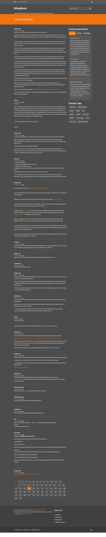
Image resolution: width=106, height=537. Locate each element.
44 (51, 496)
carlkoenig (17, 268)
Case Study (72, 126)
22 (59, 489)
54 (42, 499)
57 (55, 499)
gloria (16, 105)
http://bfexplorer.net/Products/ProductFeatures (26, 478)
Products (26, 16)
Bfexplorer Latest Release (76, 86)
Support (68, 16)
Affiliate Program (60, 526)
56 (51, 499)
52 (33, 499)
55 (47, 499)
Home (17, 16)
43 (47, 496)
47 (64, 496)
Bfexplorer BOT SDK (19, 218)
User (76, 16)
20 (50, 489)
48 (16, 499)
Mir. (15, 423)
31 (47, 493)
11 (56, 486)
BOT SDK (25, 215)
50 (25, 499)
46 (60, 496)
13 (19, 489)
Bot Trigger (86, 118)
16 (33, 489)
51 (29, 499)
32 (51, 493)
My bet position (57, 203)
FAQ (83, 115)
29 (38, 493)
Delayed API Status (75, 42)
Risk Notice (58, 524)
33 (55, 493)
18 (41, 489)
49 (20, 499)
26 (25, 493)
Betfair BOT (73, 111)
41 (38, 496)
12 (60, 486)
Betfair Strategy (82, 111)
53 (38, 499)
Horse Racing (79, 122)
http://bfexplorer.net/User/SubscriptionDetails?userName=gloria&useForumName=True (37, 343)
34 (60, 493)
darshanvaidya (19, 391)
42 (42, 496)
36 (16, 496)
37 (20, 496)
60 (16, 503)
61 (20, 503)
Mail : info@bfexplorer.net (21, 1)
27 (29, 493)
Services (37, 16)
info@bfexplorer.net (19, 383)
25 (20, 493)
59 (64, 499)
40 (33, 496)
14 (24, 489)
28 (33, 493)
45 (55, 496)
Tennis (87, 122)
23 (63, 489)
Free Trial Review (74, 63)
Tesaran (16, 163)
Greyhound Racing (82, 126)
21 (55, 489)
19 (46, 489)
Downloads (58, 521)
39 (29, 496)
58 (60, 499)
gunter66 (17, 437)
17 (37, 489)
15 (28, 489)
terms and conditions (40, 514)
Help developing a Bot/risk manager (38, 192)
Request (78, 118)
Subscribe (46, 16)
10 (52, 486)
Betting (71, 115)
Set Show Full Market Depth (21, 372)
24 (16, 493)
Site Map (57, 519)
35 (64, 493)
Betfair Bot (17, 33)
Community (58, 16)
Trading (78, 115)
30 (42, 493)
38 (25, 496)
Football (72, 122)
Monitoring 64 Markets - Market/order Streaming (46, 94)
